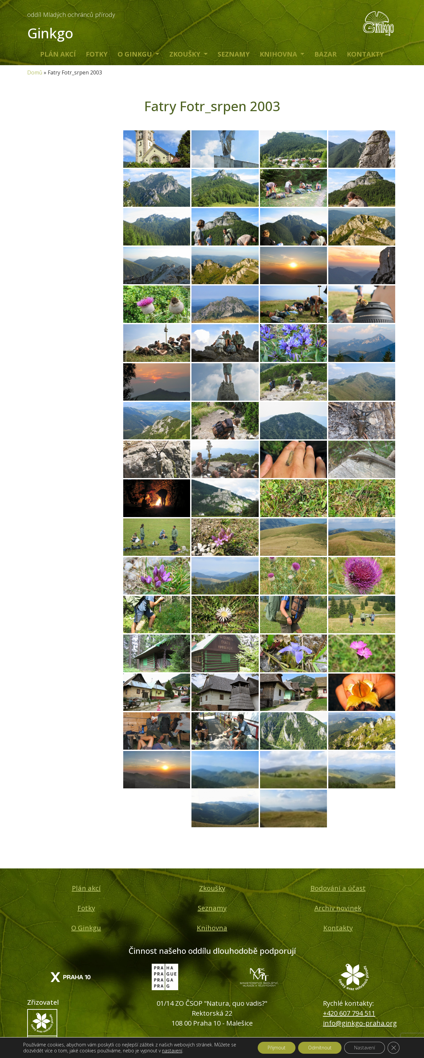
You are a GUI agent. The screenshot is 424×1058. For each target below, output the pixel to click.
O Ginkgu (136, 54)
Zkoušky (185, 54)
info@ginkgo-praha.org (360, 1023)
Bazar (325, 54)
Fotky (97, 54)
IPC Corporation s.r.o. (224, 1050)
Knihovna (279, 54)
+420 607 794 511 (349, 1013)
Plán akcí (58, 54)
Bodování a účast (338, 888)
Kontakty (365, 54)
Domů (34, 72)
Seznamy (234, 54)
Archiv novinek (337, 908)
